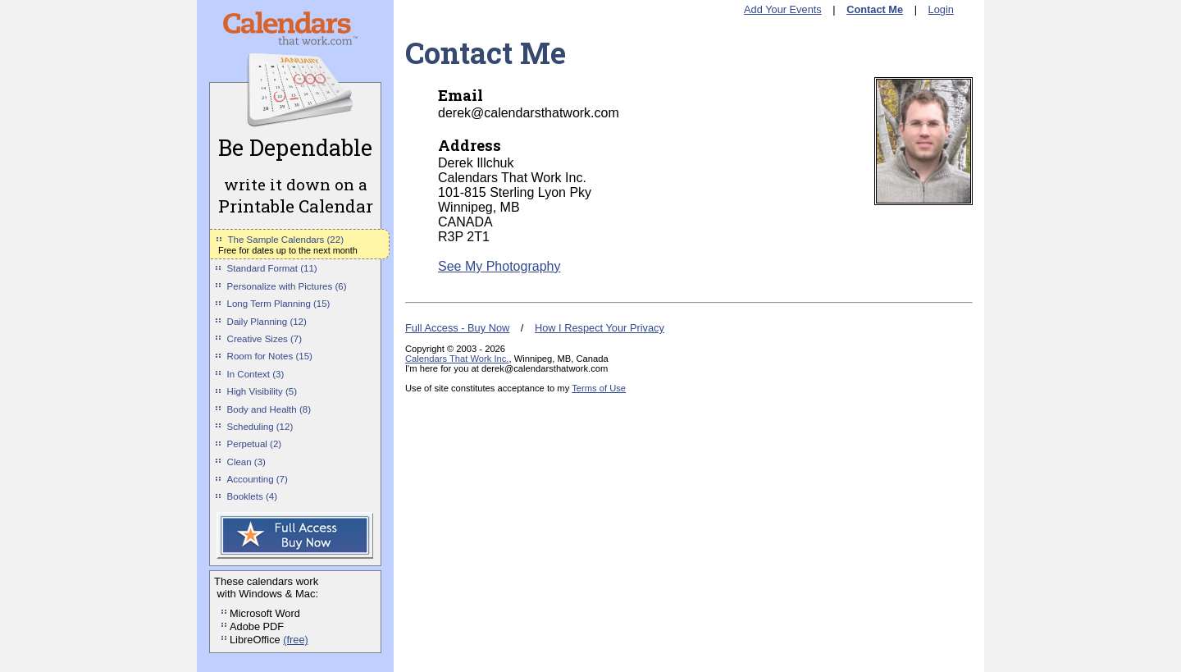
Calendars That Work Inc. (456, 358)
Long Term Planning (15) (279, 304)
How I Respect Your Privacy (599, 328)
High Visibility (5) (262, 391)
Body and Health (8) (269, 409)
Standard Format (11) (272, 268)
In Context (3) (256, 374)
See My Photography (499, 266)
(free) (295, 639)
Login (941, 9)
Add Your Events (783, 9)
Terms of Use (599, 388)
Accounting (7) (257, 479)
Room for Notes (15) (269, 356)
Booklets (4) (252, 496)
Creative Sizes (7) (265, 339)
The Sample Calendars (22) (286, 240)
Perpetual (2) (254, 444)
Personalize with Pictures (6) (287, 286)
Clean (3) (246, 462)
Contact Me (874, 9)
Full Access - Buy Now (457, 328)
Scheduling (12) (260, 427)
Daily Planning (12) (267, 322)
